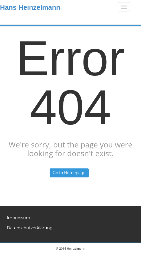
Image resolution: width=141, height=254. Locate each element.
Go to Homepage (69, 172)
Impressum (18, 217)
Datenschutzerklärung (30, 227)
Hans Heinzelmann (30, 7)
